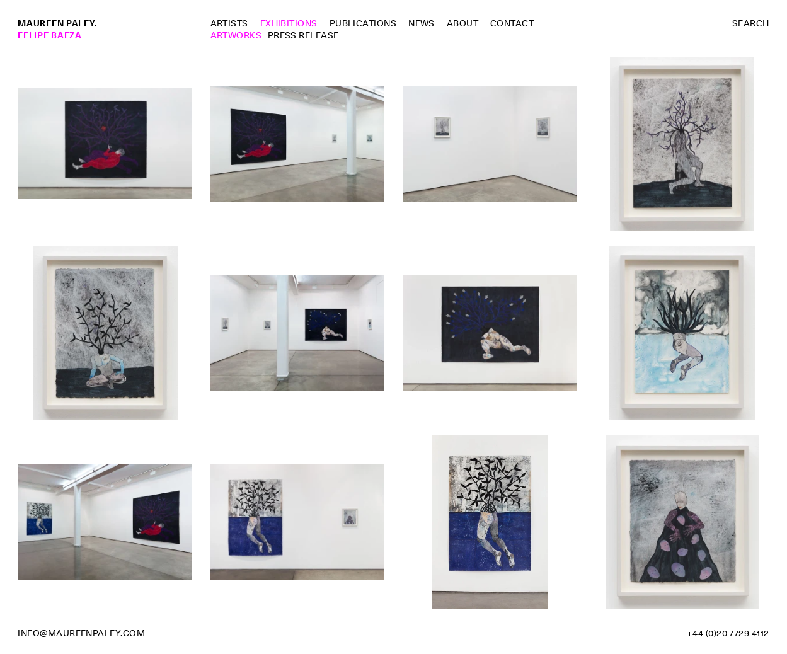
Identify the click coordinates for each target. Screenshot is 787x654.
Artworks (236, 35)
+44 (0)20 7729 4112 (728, 633)
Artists (229, 23)
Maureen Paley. (57, 23)
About (462, 23)
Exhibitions (289, 23)
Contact (512, 23)
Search (750, 23)
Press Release (303, 35)
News (421, 23)
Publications (363, 23)
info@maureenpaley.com (81, 633)
